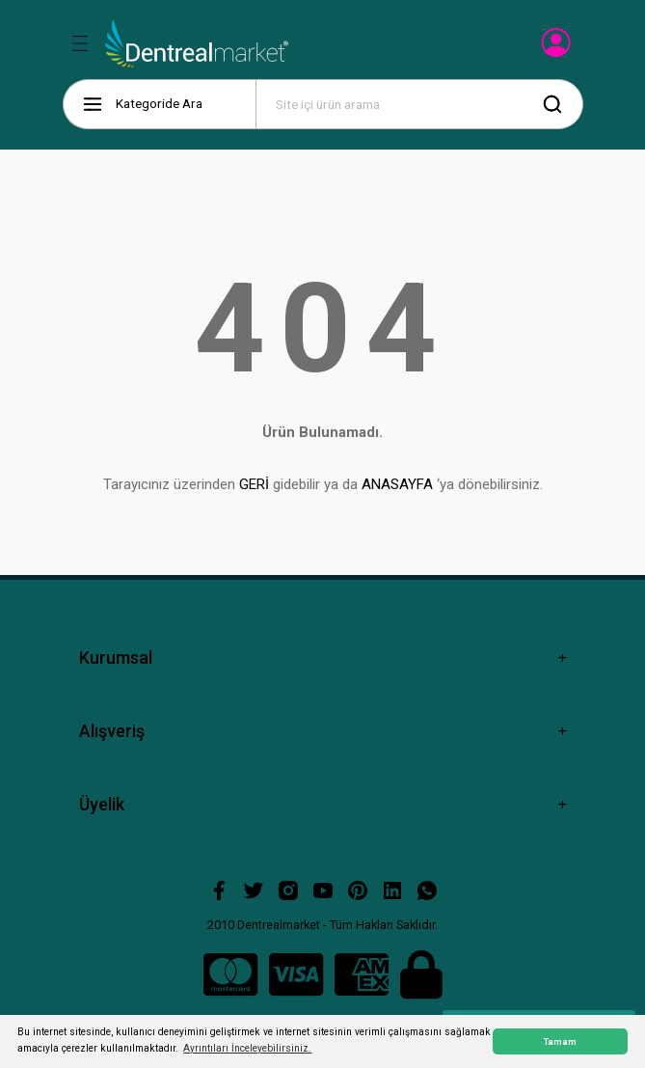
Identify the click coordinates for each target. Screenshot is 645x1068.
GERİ (254, 484)
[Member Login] (558, 48)
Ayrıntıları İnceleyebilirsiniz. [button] (247, 1048)
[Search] (419, 104)
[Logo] (197, 43)
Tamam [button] (560, 1041)
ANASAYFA (397, 484)
